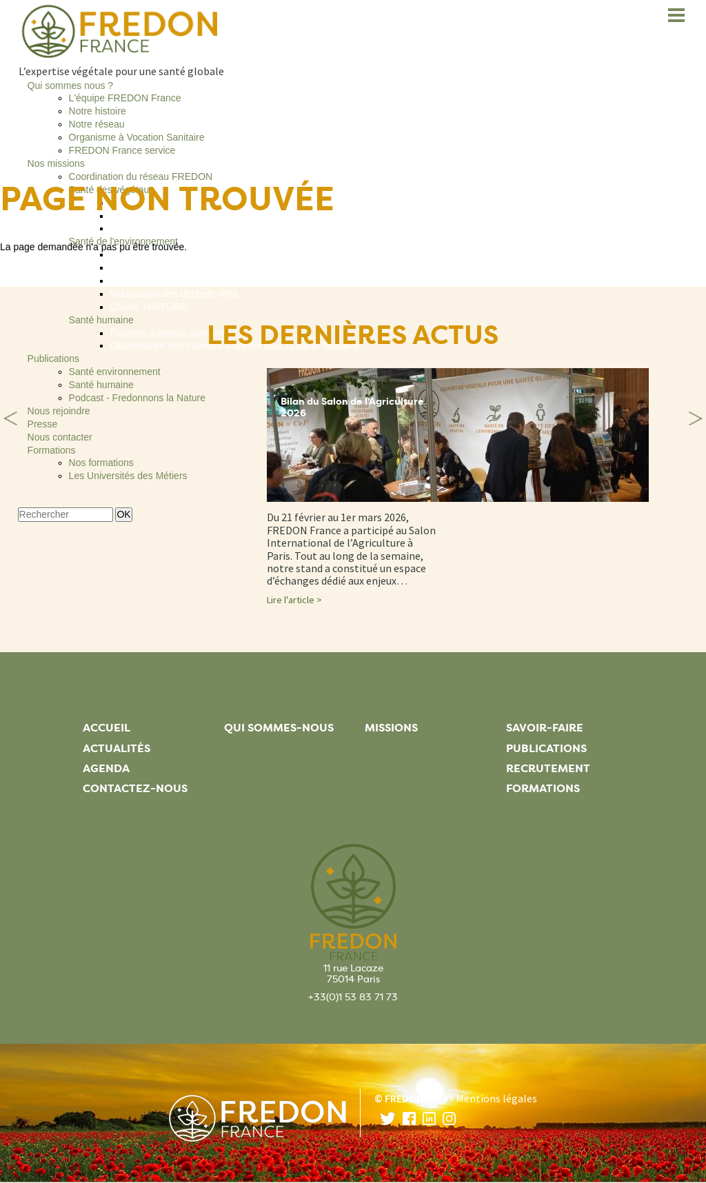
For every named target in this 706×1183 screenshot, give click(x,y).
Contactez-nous (135, 788)
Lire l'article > (294, 600)
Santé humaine (101, 319)
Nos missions (56, 163)
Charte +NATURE (148, 306)
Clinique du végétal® (154, 228)
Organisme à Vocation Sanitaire (137, 137)
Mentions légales (496, 1098)
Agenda (106, 768)
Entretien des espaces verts (170, 267)
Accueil (106, 727)
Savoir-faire (544, 727)
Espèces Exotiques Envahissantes (184, 280)
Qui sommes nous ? (71, 85)
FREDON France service (122, 150)
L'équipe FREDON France (125, 97)
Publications (54, 358)
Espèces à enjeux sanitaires (170, 332)
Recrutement (548, 768)
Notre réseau (97, 124)
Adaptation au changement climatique (191, 254)
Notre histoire (97, 111)
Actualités (116, 748)
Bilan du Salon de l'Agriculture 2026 (352, 407)
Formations (543, 788)
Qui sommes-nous (279, 727)
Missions (391, 727)
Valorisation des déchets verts (174, 293)
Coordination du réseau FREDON (141, 176)
